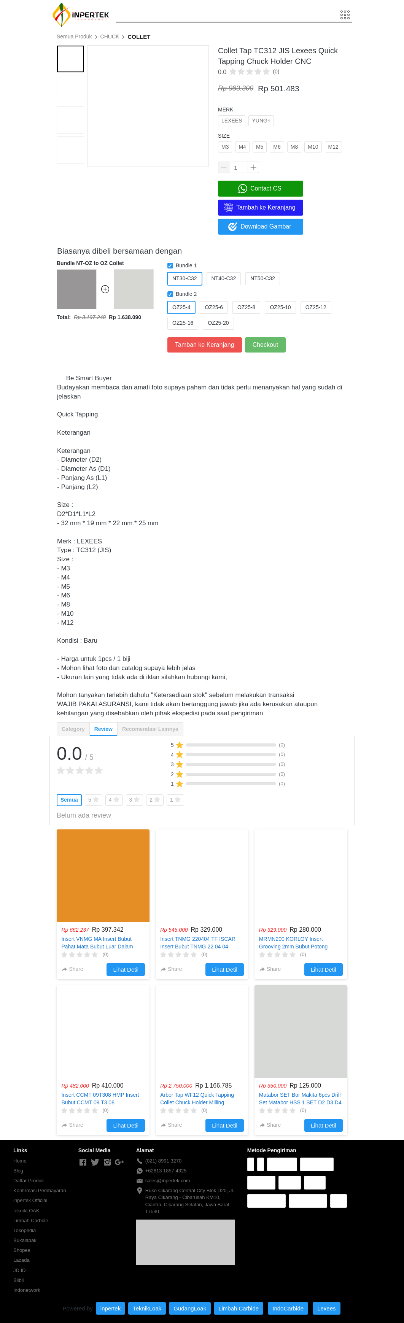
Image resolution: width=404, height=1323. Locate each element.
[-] (82, 1162)
